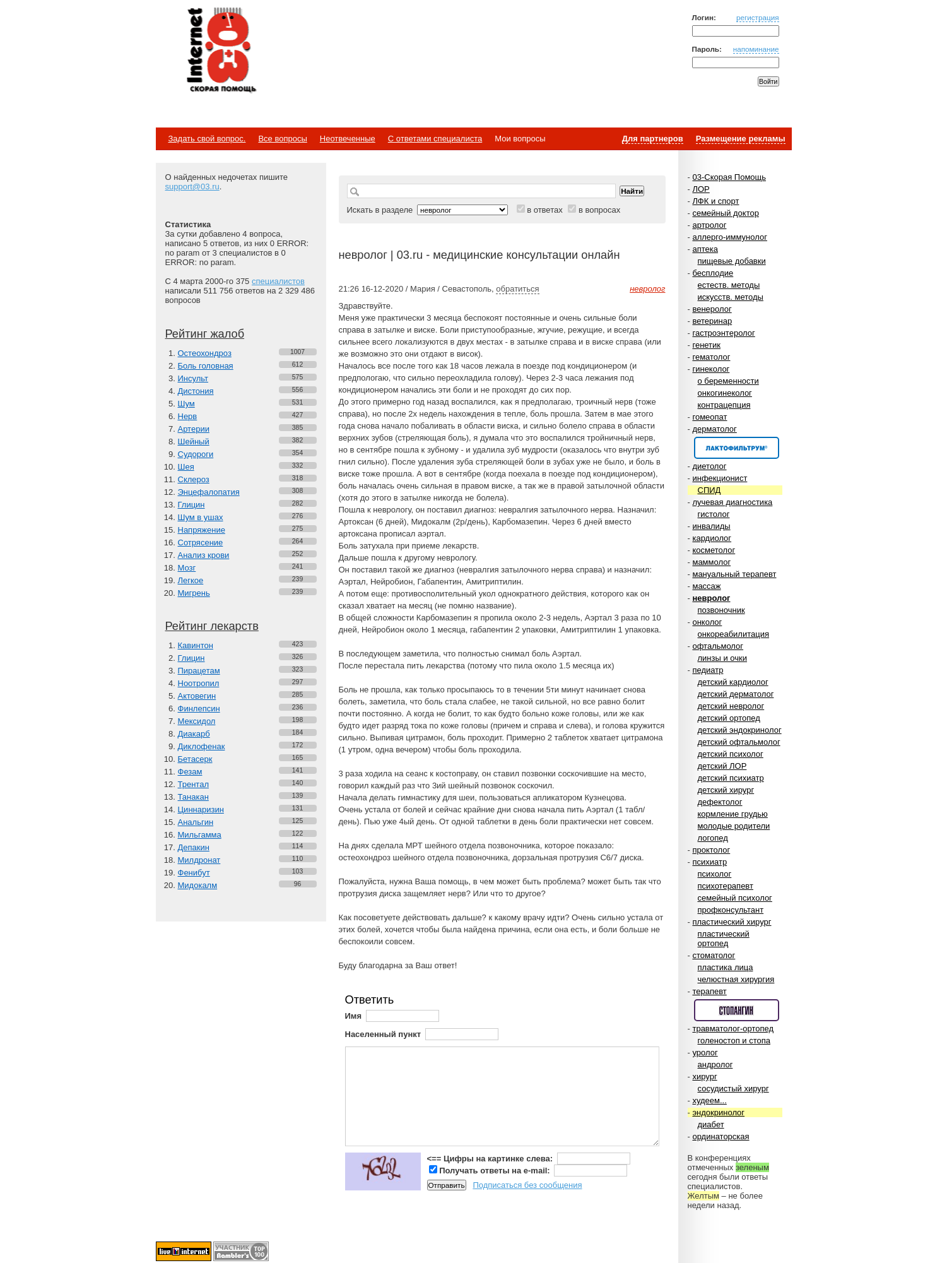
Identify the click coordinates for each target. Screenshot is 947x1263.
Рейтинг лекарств (212, 626)
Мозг (187, 567)
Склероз (193, 479)
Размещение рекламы (740, 138)
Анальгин (196, 822)
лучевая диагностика (732, 502)
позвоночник (721, 610)
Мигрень (194, 593)
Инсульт (193, 378)
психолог (715, 874)
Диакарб (194, 733)
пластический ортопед (724, 938)
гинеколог (710, 369)
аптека (705, 249)
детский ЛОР (722, 766)
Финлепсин (199, 708)
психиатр (709, 862)
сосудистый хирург (733, 1088)
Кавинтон (195, 645)
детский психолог (730, 754)
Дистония (196, 391)
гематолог (711, 357)
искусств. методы (730, 297)
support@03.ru (192, 186)
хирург (704, 1076)
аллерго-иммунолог (729, 237)
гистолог (714, 514)
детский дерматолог (736, 694)
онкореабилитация (734, 634)
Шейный (193, 441)
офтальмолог (717, 646)
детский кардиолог (733, 682)
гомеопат (709, 417)
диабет (711, 1124)
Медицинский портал (221, 51)
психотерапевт (725, 886)
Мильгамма (199, 834)
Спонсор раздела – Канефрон (736, 448)
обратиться (517, 289)
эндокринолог (718, 1112)
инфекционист (719, 478)
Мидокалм (198, 885)
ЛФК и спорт (715, 201)
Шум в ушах (200, 517)
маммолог (711, 562)
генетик (706, 345)
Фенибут (194, 872)
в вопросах (599, 210)
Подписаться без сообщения (527, 1185)
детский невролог (731, 706)
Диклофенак (201, 746)
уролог (704, 1052)
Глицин (191, 504)
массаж (706, 586)
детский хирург (726, 790)
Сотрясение (200, 542)
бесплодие (712, 273)
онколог (707, 622)
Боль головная (205, 366)
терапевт (709, 991)
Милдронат (199, 860)
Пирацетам (199, 670)
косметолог (713, 550)
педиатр (707, 670)
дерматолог (714, 429)
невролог (711, 598)
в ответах (545, 210)
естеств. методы (729, 285)
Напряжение (201, 530)
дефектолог (720, 802)
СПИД (709, 490)
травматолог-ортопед (732, 1028)
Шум (186, 403)
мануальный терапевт (734, 574)
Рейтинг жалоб (205, 334)
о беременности (728, 381)
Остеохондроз (205, 353)
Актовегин (197, 696)
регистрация (757, 17)
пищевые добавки (732, 261)
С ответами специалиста (435, 138)
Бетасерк (195, 759)
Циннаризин (201, 809)
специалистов (278, 281)
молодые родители (734, 826)
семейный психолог (735, 898)
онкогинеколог (725, 393)
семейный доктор (725, 213)
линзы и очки (722, 658)
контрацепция (724, 405)
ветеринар (712, 321)
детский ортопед (729, 718)
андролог (715, 1064)
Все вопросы (282, 138)
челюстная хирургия (736, 979)
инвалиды (711, 526)
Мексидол (197, 721)
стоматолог (713, 955)
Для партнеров (652, 138)
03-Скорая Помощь (729, 177)
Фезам (190, 771)
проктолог (711, 850)
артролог (709, 225)
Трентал (193, 784)
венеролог (711, 309)
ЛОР (700, 189)
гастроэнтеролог (723, 333)
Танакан (193, 797)
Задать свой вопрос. (207, 138)
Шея (186, 466)
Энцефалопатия (209, 492)
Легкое (191, 580)
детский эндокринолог (740, 730)
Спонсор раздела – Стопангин (736, 1010)
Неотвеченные (347, 138)
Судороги (196, 454)
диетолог (709, 466)
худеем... (709, 1100)
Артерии (193, 429)
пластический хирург (731, 922)
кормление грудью (733, 814)
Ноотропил (199, 683)
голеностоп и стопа (734, 1040)
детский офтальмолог (739, 742)
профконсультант (731, 910)
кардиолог (711, 538)
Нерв (187, 416)
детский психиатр (731, 778)
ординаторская (720, 1136)
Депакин (193, 847)
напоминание (756, 49)
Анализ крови (204, 555)
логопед (713, 838)
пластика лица (725, 967)
